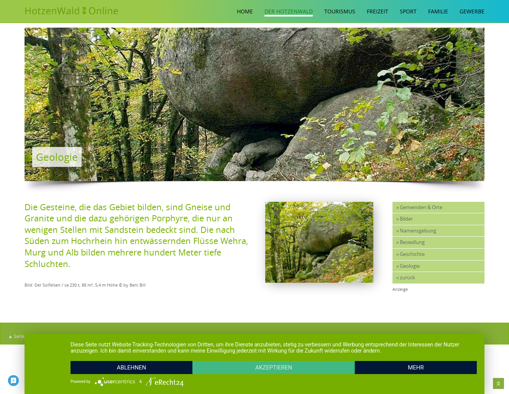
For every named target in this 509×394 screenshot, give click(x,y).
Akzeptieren (273, 367)
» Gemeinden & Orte (419, 207)
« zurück (405, 277)
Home (245, 11)
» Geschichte (410, 254)
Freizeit (377, 11)
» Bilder (404, 219)
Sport (408, 11)
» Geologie (408, 266)
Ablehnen (131, 367)
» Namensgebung (416, 230)
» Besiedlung (410, 242)
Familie (438, 11)
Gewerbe (472, 11)
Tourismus (339, 11)
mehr (416, 367)
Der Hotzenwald (288, 11)
